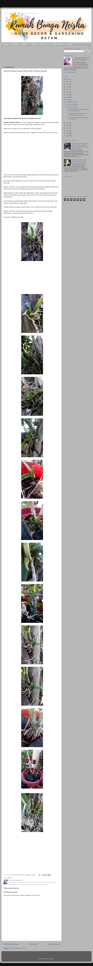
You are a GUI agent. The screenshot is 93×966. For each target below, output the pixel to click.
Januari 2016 (71, 107)
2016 (67, 99)
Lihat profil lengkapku (70, 72)
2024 (67, 82)
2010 (67, 130)
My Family (69, 44)
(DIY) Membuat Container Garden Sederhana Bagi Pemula (77, 114)
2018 (67, 94)
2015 (67, 123)
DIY (48, 44)
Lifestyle (33, 44)
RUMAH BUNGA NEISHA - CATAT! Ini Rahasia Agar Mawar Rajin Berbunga (80, 161)
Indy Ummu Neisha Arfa (82, 58)
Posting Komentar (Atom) (18, 948)
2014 (67, 125)
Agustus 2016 (72, 104)
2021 (67, 87)
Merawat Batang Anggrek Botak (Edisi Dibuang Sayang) (78, 110)
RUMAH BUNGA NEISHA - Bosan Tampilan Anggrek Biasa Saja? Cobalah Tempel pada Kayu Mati (80, 146)
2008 (67, 133)
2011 (67, 128)
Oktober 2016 (72, 102)
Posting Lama (54, 944)
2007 (67, 135)
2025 (67, 79)
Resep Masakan (57, 44)
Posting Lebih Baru (11, 944)
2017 (67, 97)
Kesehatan (24, 44)
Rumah (41, 44)
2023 (67, 84)
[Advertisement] (31, 55)
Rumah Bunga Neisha (21, 13)
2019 (67, 92)
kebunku (9, 877)
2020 (67, 89)
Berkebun (15, 44)
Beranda (6, 44)
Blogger (52, 958)
